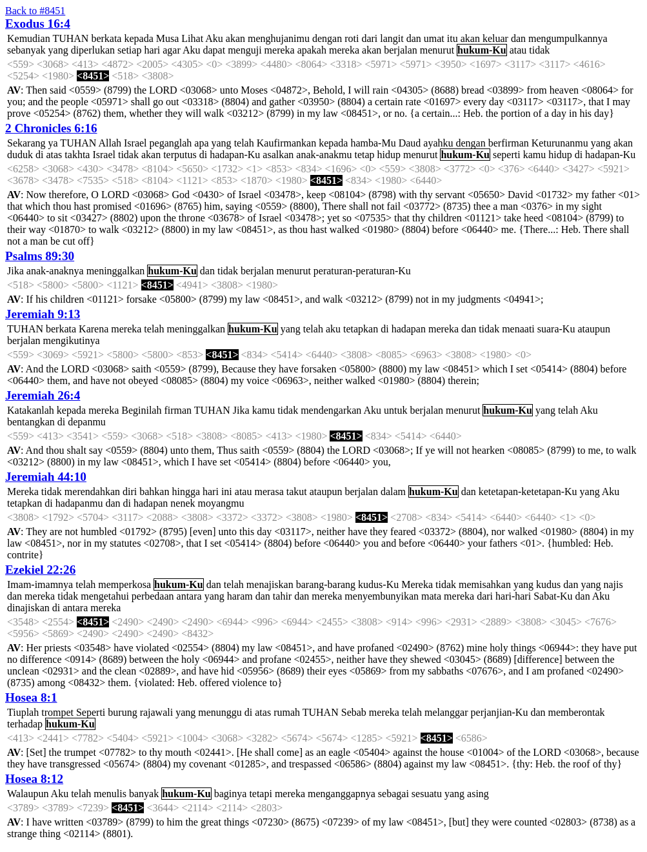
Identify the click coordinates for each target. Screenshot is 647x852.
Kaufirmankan (286, 142)
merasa (268, 491)
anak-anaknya (55, 270)
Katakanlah (30, 410)
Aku (214, 38)
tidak (539, 50)
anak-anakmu (324, 154)
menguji (244, 50)
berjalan (400, 50)
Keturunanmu (560, 142)
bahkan (154, 491)
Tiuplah (23, 712)
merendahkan (92, 491)
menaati (518, 328)
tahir (282, 596)
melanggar (446, 712)
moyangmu (220, 503)
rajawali (157, 712)
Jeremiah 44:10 (45, 476)
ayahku (438, 142)
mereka (279, 50)
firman (178, 410)
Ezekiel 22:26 (40, 569)
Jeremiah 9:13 (42, 314)
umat (434, 38)
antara (189, 596)
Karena (93, 328)
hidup (389, 154)
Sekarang (26, 142)
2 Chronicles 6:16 (51, 128)
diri (130, 491)
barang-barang (325, 584)
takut (296, 491)
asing (478, 793)
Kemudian (28, 38)
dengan (327, 38)
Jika (15, 270)
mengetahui (105, 596)
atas (54, 154)
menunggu (220, 712)
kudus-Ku (378, 584)
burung (122, 712)
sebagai (393, 793)
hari (152, 50)
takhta (77, 154)
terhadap (25, 723)
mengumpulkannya (568, 38)
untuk (395, 410)
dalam (393, 491)
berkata (106, 38)
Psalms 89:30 (39, 256)
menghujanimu (279, 38)
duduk (20, 154)
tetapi (260, 793)
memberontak (576, 712)
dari (369, 38)
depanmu (87, 421)
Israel (135, 142)
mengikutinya (71, 340)
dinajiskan (28, 607)
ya (53, 142)
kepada (138, 38)
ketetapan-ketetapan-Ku (528, 491)
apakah (311, 50)
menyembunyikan (381, 596)
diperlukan (93, 50)
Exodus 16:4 (37, 23)
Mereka (23, 491)
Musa (167, 38)
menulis (110, 793)
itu (452, 38)
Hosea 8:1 (31, 697)
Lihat (192, 38)
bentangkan (31, 421)
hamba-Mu (372, 142)
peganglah (171, 142)
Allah (109, 142)
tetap (365, 154)
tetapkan (360, 328)
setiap (129, 50)
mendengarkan (331, 410)
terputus (180, 154)
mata (431, 596)
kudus (548, 584)
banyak (144, 793)
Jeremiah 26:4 (42, 395)
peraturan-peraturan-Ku (362, 270)
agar (172, 50)
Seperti (90, 712)
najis (613, 584)
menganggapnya (341, 793)
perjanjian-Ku (499, 712)
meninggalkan (115, 270)
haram (240, 596)
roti (351, 38)
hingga (186, 491)
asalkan (278, 154)
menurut (437, 50)
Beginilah (141, 410)
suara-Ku (556, 328)
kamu (534, 154)
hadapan (409, 328)
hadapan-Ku (235, 154)
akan (235, 38)
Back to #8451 (35, 10)
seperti (507, 154)
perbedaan (153, 596)
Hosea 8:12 (34, 779)
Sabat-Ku (552, 596)
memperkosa (124, 584)
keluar (495, 38)
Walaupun (27, 793)
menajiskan (270, 584)
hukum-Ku (481, 50)
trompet (57, 712)
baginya (230, 793)
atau (518, 50)
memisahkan (485, 584)
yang (58, 50)
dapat (214, 50)
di (39, 154)
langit (391, 38)
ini (226, 491)
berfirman (508, 142)
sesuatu (427, 793)
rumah (287, 712)
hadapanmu (79, 503)
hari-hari (513, 596)
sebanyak (26, 50)
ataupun (593, 328)
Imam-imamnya (40, 584)
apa (201, 142)
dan (413, 38)
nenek (182, 503)
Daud (410, 142)
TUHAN (70, 38)
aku (333, 328)
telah (244, 142)
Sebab (353, 712)
